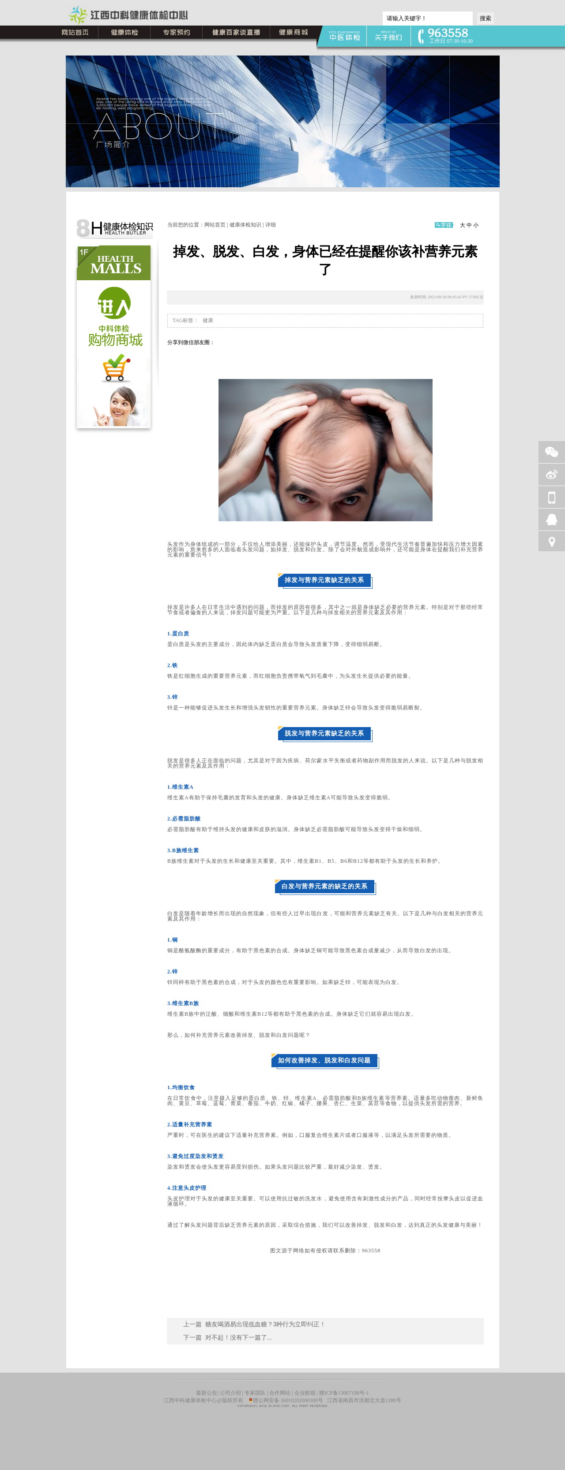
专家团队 (255, 1393)
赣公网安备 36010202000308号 (286, 1400)
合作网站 (279, 1393)
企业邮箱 (305, 1393)
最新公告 (206, 1393)
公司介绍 (231, 1393)
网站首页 (215, 225)
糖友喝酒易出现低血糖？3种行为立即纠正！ (265, 1324)
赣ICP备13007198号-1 (344, 1393)
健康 (208, 320)
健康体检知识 (245, 225)
